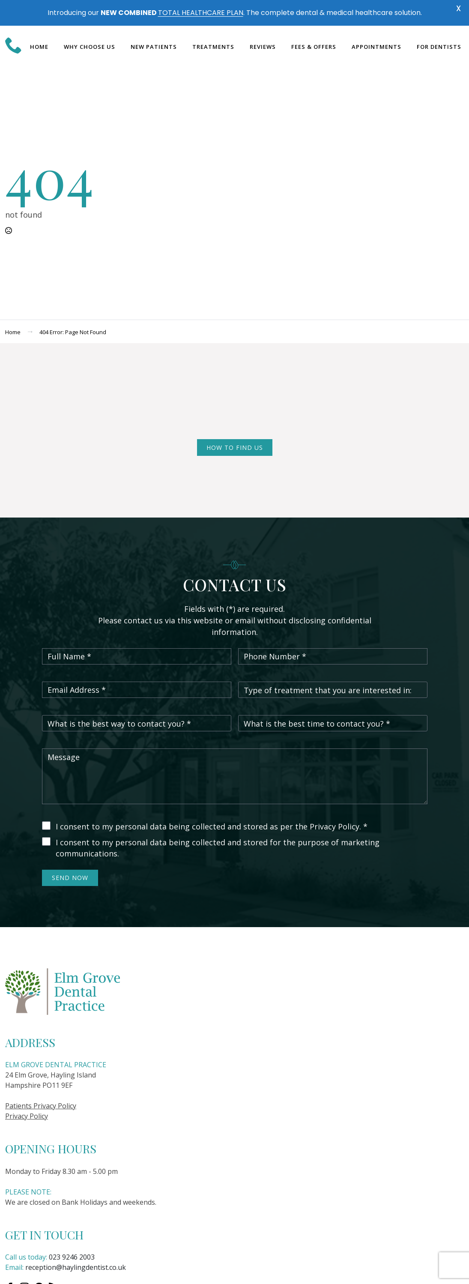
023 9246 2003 (72, 1257)
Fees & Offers (313, 47)
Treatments (213, 47)
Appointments (376, 47)
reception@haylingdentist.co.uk (75, 1267)
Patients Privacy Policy (40, 1105)
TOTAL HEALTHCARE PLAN (200, 13)
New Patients (154, 47)
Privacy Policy (26, 1116)
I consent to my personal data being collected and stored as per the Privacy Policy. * (211, 826)
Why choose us (89, 47)
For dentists (439, 47)
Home (39, 47)
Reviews (263, 47)
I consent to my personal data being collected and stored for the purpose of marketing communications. (217, 848)
